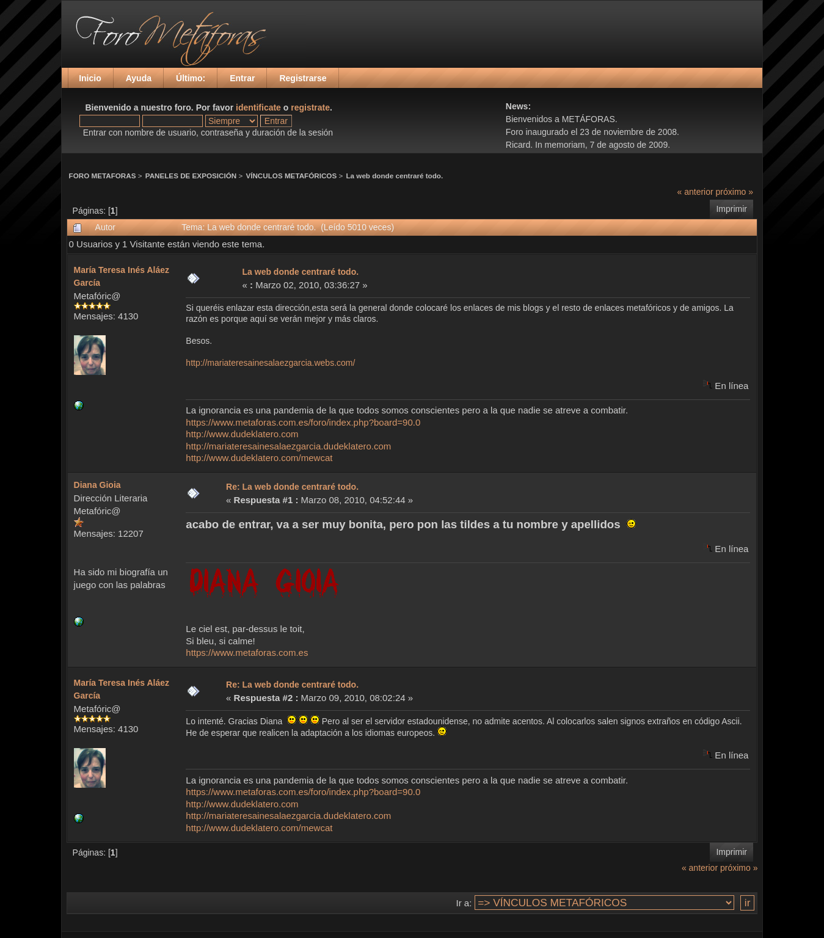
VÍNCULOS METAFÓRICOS (291, 176)
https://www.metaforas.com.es (247, 652)
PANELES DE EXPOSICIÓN (190, 176)
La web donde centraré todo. (394, 176)
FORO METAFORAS (102, 176)
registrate (310, 107)
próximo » (734, 192)
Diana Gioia (97, 485)
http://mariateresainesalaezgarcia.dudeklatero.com (288, 446)
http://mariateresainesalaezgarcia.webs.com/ (270, 363)
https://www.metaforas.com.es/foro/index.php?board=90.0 (303, 422)
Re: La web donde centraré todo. (292, 487)
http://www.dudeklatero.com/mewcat (259, 458)
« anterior (695, 192)
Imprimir (731, 209)
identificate (258, 107)
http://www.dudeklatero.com (242, 434)
